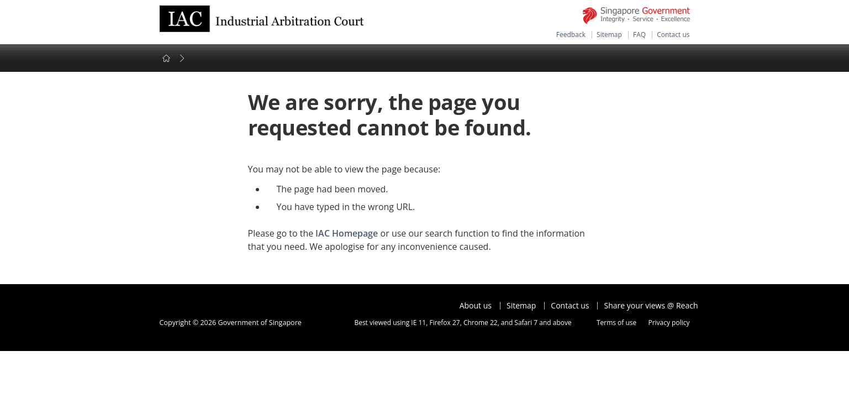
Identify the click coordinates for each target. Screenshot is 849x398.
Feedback (571, 35)
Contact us (673, 35)
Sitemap (609, 35)
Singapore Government (636, 15)
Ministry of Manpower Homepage (262, 22)
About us (476, 306)
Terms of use (616, 322)
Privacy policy (668, 322)
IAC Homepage (346, 233)
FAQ (639, 35)
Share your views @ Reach (651, 306)
